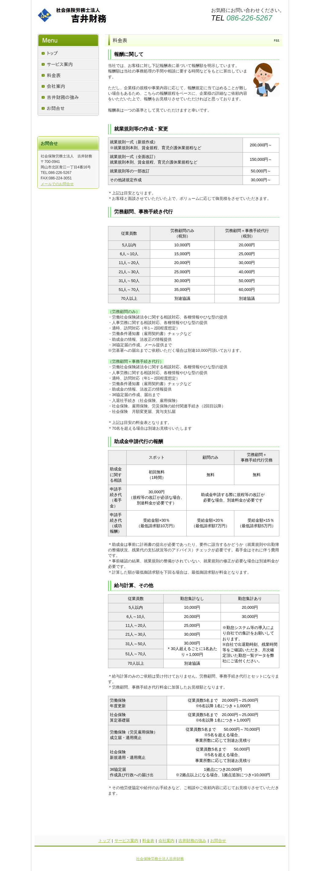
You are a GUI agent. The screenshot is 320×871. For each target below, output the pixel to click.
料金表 (148, 840)
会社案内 (166, 840)
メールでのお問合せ (57, 184)
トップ (104, 840)
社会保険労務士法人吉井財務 (160, 859)
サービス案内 (126, 840)
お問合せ (218, 840)
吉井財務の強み (192, 840)
